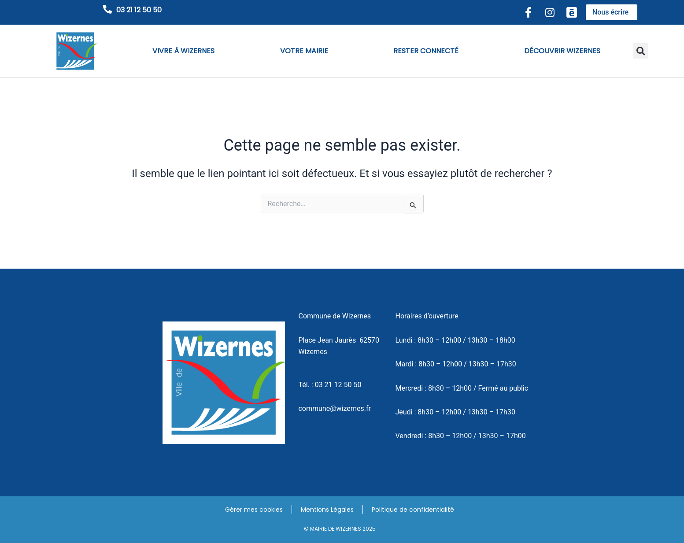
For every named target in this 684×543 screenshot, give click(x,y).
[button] (640, 51)
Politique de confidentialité (413, 509)
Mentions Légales (327, 509)
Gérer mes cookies (254, 509)
